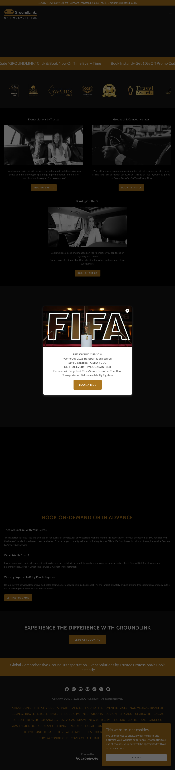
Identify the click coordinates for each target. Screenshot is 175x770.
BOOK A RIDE (87, 384)
